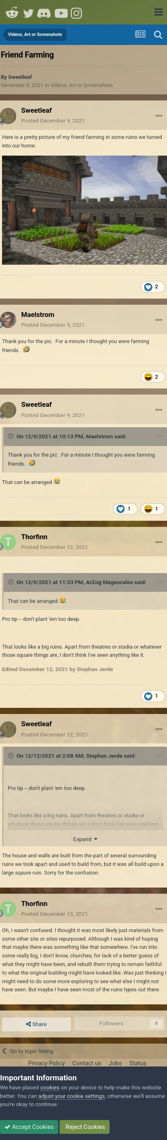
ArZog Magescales (109, 582)
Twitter (28, 12)
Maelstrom (99, 436)
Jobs (115, 1063)
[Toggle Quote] (11, 436)
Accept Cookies (29, 1127)
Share (36, 1024)
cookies (49, 1087)
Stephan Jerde (104, 755)
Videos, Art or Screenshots (81, 85)
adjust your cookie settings (71, 1096)
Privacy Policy (46, 1063)
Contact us (87, 1063)
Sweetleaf (20, 77)
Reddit (12, 12)
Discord (45, 12)
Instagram (77, 12)
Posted (53, 120)
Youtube (61, 12)
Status (138, 1063)
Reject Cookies (84, 1127)
